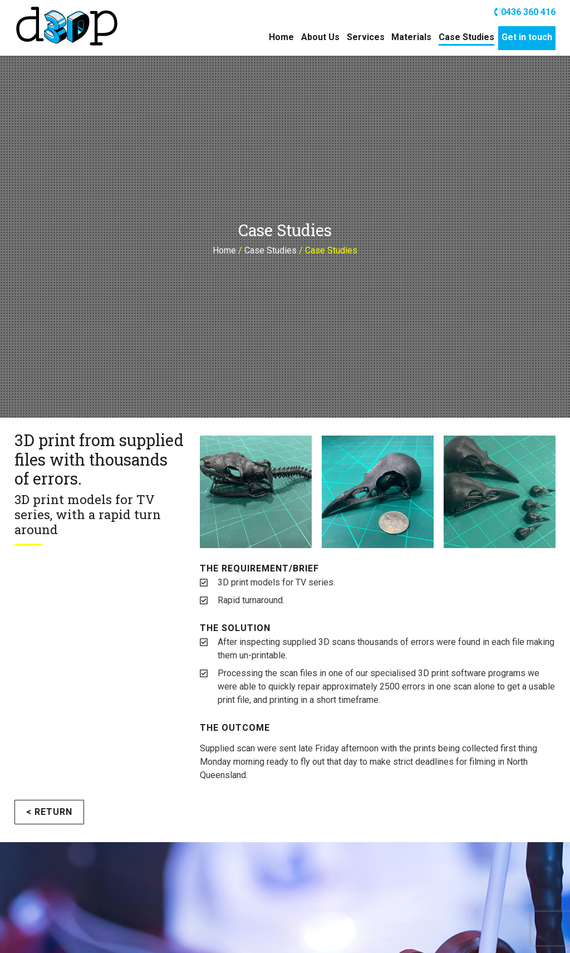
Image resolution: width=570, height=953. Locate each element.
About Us (320, 37)
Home (281, 37)
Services (366, 37)
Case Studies (466, 37)
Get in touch (527, 37)
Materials (411, 37)
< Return (49, 812)
